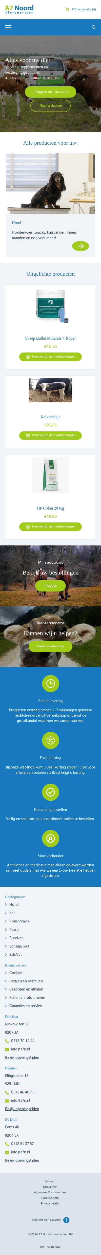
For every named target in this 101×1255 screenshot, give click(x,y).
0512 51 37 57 (22, 1144)
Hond (13, 905)
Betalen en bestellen (26, 981)
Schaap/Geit (19, 946)
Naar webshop (50, 105)
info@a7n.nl (20, 1049)
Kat (12, 913)
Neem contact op (50, 646)
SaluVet (15, 955)
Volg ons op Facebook (46, 1220)
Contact (16, 973)
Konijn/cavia (19, 921)
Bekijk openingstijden (22, 1058)
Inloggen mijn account (50, 92)
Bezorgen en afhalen (26, 989)
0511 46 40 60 (23, 1092)
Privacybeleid (50, 1203)
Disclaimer (50, 1187)
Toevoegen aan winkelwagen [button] (53, 356)
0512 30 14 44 (22, 1041)
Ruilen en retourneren (27, 998)
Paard (13, 930)
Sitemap (50, 1181)
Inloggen (50, 585)
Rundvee (16, 938)
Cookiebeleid (50, 1198)
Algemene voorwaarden (50, 1192)
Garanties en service (25, 1006)
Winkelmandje (84, 9)
